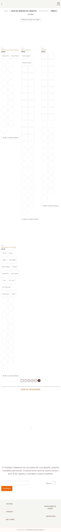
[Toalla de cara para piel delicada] (10, 36)
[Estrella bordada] (30, 36)
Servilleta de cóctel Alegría (8, 247)
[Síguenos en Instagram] (54, 483)
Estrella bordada (25, 50)
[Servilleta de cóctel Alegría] (10, 233)
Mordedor (44, 50)
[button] (9, 138)
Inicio (6, 11)
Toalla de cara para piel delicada (10, 50)
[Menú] (2, 4)
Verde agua (43, 11)
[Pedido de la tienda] (30, 19)
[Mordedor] (50, 36)
